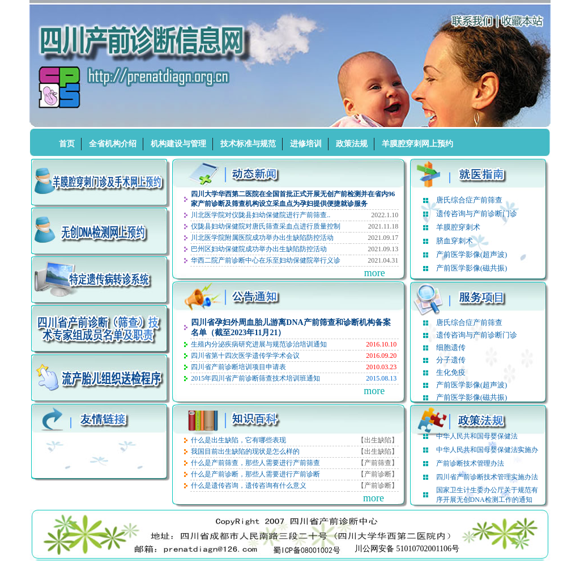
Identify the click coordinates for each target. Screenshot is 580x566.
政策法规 (352, 144)
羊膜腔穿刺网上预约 (417, 144)
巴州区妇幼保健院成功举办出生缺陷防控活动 (259, 249)
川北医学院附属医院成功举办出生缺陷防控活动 (262, 238)
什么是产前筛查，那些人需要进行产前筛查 (255, 463)
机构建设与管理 (178, 144)
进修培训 (306, 144)
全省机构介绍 (113, 144)
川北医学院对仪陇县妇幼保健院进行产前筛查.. (260, 215)
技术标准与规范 (248, 144)
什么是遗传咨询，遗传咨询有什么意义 (248, 485)
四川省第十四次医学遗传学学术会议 (245, 356)
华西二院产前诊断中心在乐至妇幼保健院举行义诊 (265, 260)
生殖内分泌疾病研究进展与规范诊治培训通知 (259, 344)
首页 (67, 144)
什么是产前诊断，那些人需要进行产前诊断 (255, 474)
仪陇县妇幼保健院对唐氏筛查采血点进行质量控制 (265, 226)
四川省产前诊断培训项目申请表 (238, 367)
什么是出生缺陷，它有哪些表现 (238, 440)
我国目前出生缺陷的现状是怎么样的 (245, 451)
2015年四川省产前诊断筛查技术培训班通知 (255, 378)
